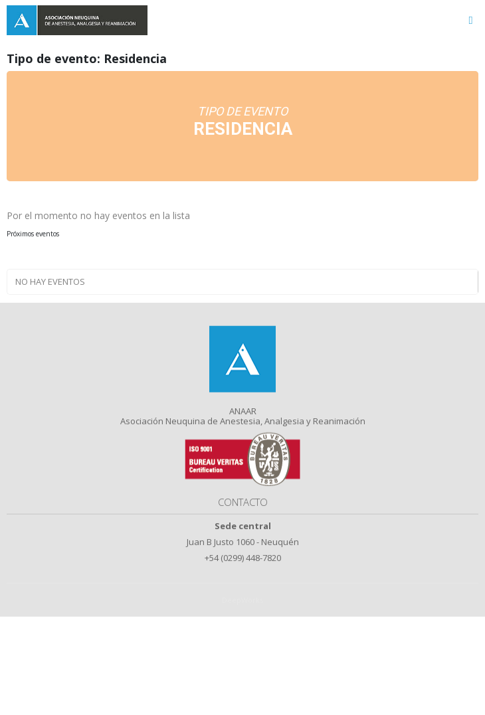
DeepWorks (242, 610)
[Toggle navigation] (470, 20)
